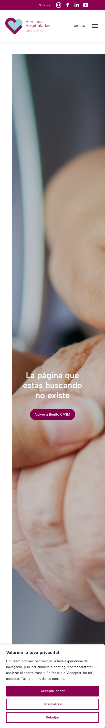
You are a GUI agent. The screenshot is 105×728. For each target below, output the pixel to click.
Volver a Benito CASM (52, 414)
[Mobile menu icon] (95, 26)
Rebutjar (52, 717)
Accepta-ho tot (53, 691)
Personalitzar (52, 704)
